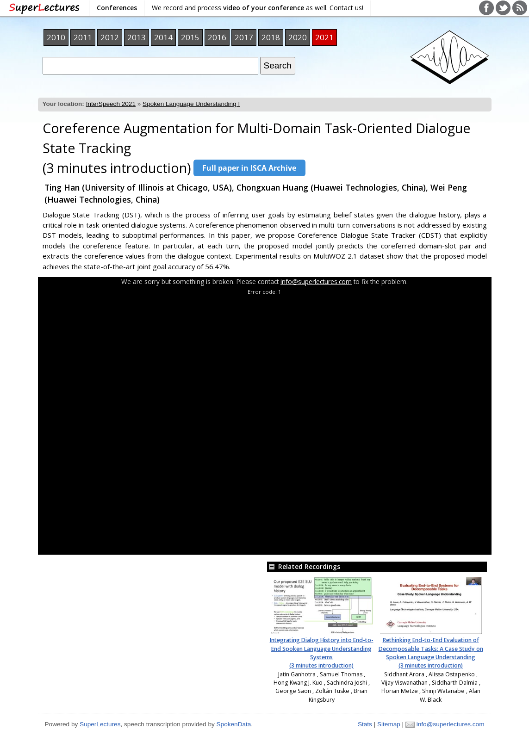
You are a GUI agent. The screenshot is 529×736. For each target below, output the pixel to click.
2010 (56, 37)
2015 (190, 37)
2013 (136, 37)
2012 (109, 37)
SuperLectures (100, 724)
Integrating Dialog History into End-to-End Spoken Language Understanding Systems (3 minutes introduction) (321, 652)
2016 (217, 37)
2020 (297, 37)
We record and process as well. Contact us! (257, 7)
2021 (324, 37)
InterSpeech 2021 (111, 103)
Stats (365, 724)
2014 (163, 37)
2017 (244, 37)
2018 (270, 37)
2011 (83, 37)
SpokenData (234, 724)
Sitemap (388, 724)
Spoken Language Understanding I (191, 103)
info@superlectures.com (316, 281)
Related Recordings (303, 566)
